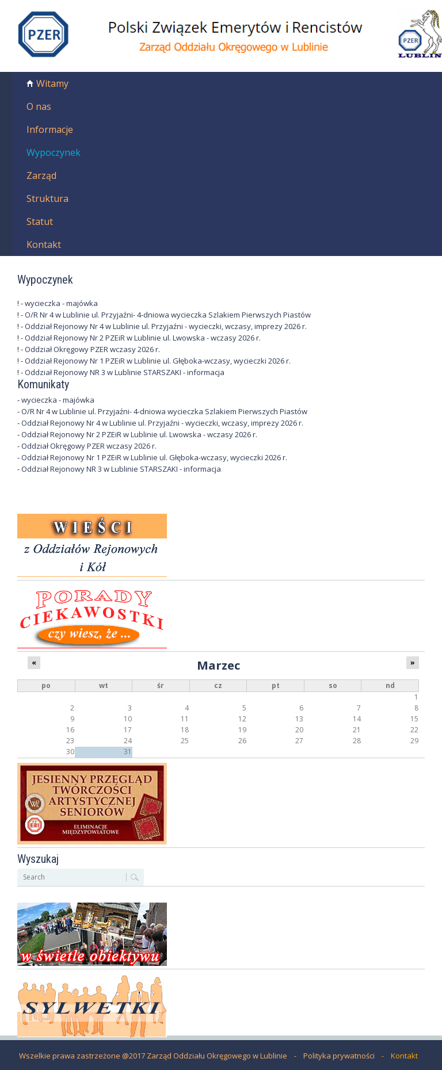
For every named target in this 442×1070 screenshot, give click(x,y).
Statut (39, 221)
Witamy (52, 83)
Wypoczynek (53, 152)
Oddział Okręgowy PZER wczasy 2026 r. (92, 349)
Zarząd (41, 175)
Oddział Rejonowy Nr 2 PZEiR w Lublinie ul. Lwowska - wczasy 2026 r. (143, 338)
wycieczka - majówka (61, 303)
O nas (38, 106)
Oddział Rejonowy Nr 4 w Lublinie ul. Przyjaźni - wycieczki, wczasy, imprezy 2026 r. (166, 326)
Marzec (218, 665)
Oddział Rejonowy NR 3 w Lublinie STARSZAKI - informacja (124, 372)
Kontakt (43, 244)
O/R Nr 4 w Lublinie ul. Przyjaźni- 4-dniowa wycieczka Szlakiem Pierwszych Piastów (168, 314)
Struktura (47, 198)
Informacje (49, 129)
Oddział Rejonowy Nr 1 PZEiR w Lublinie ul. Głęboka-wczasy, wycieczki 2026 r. (158, 361)
